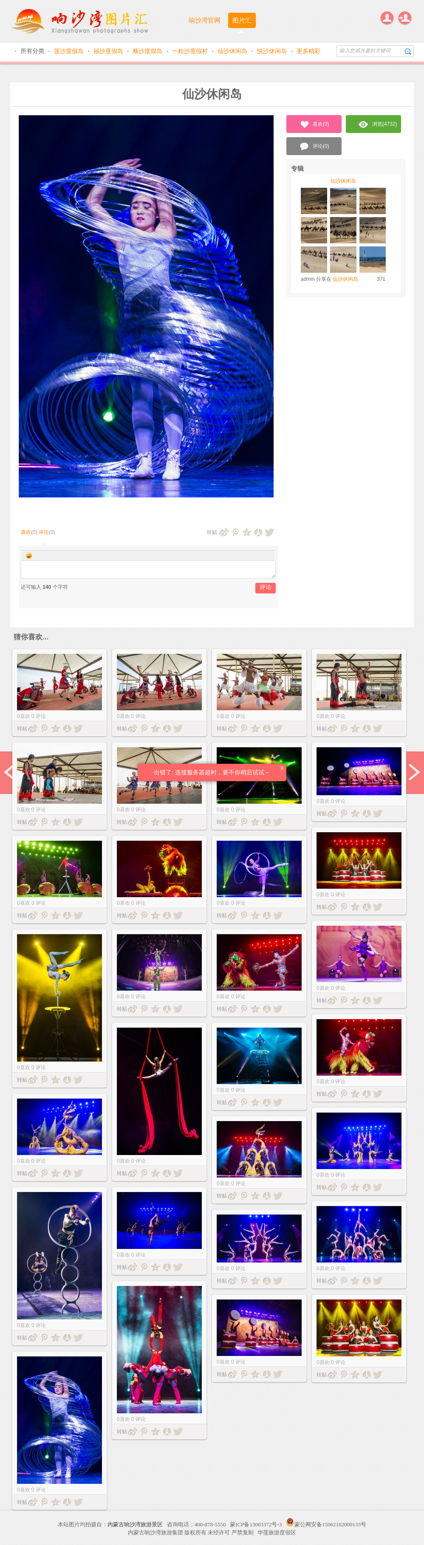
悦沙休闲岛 (272, 51)
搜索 (408, 51)
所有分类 (33, 51)
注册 (405, 17)
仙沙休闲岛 (233, 51)
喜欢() (314, 124)
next (413, 772)
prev (10, 772)
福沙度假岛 (109, 51)
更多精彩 (308, 51)
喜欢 (26, 532)
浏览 (378, 124)
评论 (44, 532)
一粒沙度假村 (190, 51)
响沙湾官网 (204, 20)
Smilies (29, 555)
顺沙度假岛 (148, 51)
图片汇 (242, 20)
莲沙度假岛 (69, 51)
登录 (387, 17)
